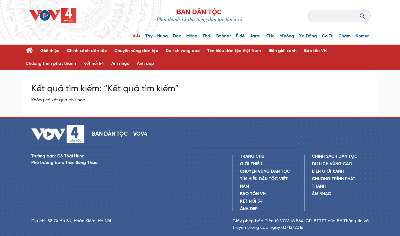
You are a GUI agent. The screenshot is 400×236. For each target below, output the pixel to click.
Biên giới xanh (282, 51)
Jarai (255, 36)
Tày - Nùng (156, 36)
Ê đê (240, 36)
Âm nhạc (120, 63)
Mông (192, 36)
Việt (136, 36)
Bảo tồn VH (315, 51)
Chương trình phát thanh (51, 63)
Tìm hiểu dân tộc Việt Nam (234, 51)
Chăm (344, 36)
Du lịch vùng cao (183, 51)
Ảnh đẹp (145, 63)
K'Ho (269, 36)
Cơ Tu (327, 36)
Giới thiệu (49, 51)
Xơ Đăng (308, 36)
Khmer (362, 36)
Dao (177, 36)
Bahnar (223, 36)
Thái (206, 36)
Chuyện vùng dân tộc (136, 51)
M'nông (286, 36)
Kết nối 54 (93, 63)
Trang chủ (252, 156)
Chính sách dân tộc (87, 51)
